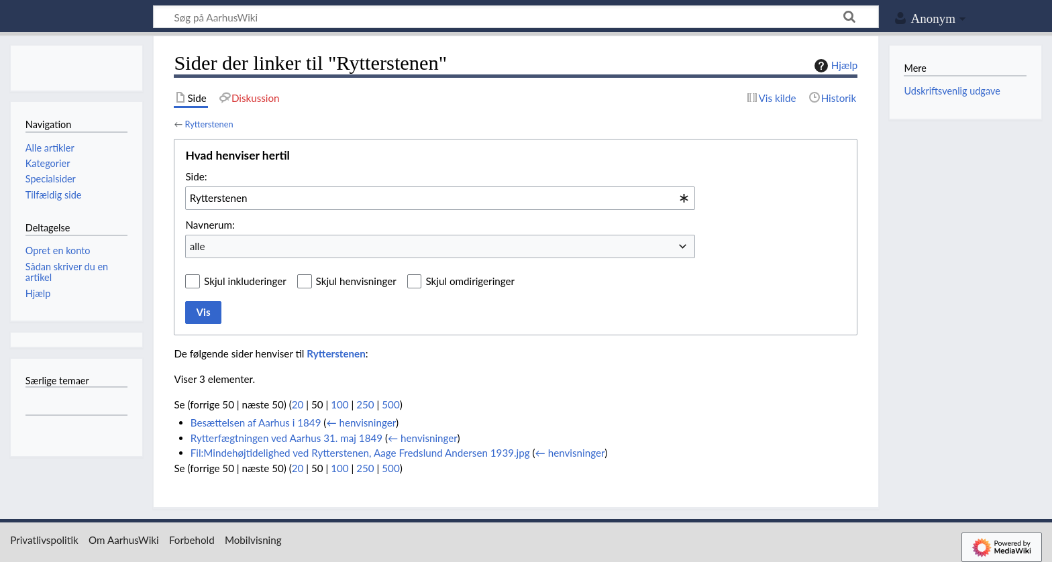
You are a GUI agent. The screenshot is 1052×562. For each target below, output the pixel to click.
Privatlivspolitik (44, 540)
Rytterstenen (209, 124)
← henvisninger (361, 422)
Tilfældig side (53, 195)
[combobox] (440, 197)
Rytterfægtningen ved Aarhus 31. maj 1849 (286, 438)
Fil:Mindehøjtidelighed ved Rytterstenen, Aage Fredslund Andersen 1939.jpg (360, 453)
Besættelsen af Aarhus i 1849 (256, 422)
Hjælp (834, 65)
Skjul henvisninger (356, 281)
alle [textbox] (197, 246)
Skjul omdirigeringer (470, 281)
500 (390, 404)
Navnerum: (209, 225)
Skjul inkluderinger (245, 281)
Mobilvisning (253, 540)
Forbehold (192, 540)
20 (298, 404)
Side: (196, 176)
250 (365, 404)
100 (339, 404)
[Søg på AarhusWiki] (516, 16)
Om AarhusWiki (124, 540)
